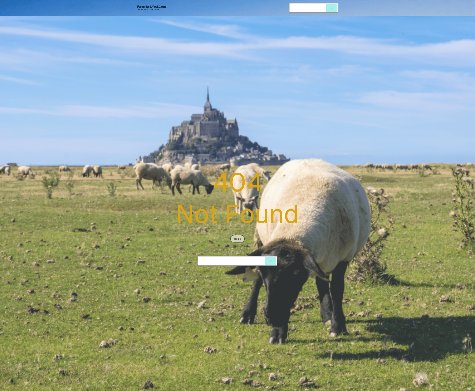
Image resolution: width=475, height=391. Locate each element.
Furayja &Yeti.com (151, 6)
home (237, 238)
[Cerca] (331, 8)
